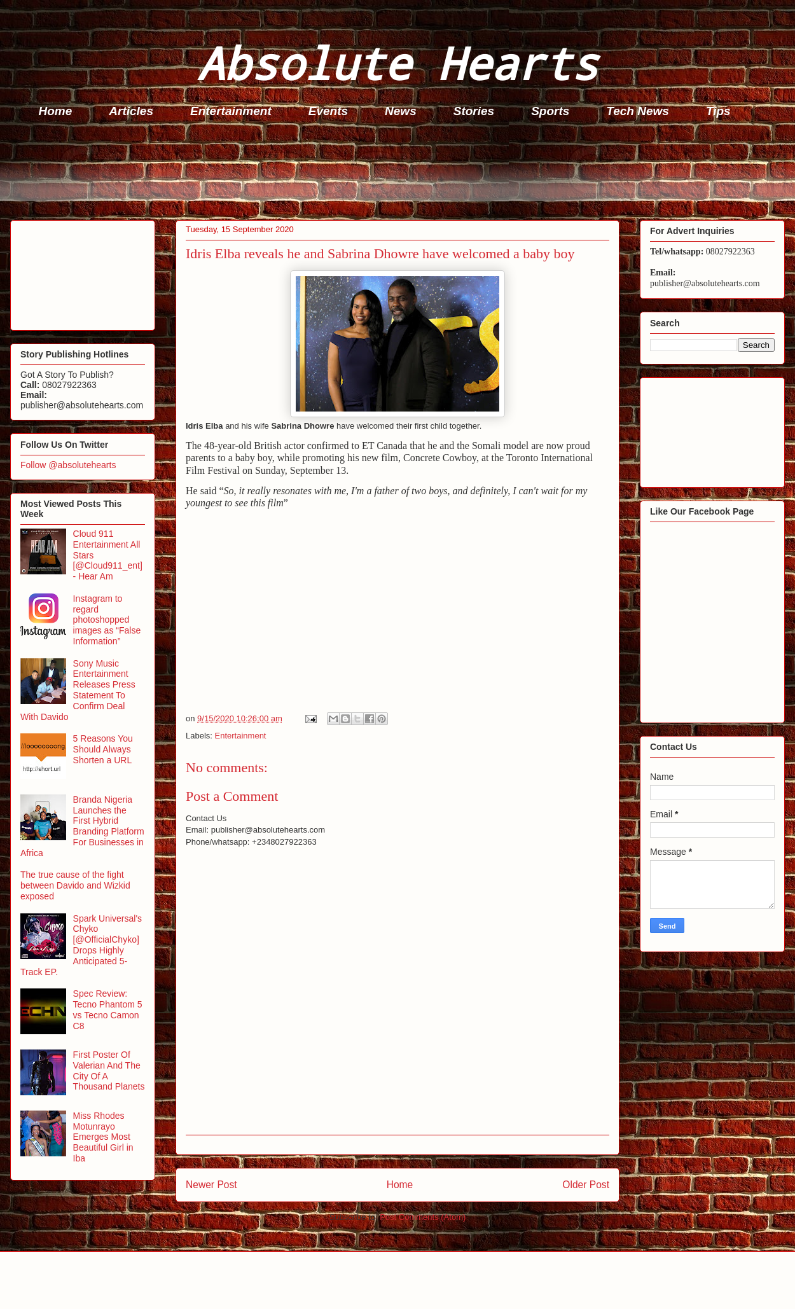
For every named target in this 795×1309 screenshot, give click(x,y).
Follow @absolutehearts (68, 465)
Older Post (585, 1184)
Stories (473, 111)
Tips (718, 111)
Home (56, 111)
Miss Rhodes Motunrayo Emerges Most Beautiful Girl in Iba (103, 1137)
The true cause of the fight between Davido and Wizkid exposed (75, 885)
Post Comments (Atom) (423, 1217)
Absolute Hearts (397, 62)
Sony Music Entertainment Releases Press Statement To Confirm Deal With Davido (77, 690)
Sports (550, 111)
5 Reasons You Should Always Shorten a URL (103, 749)
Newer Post (211, 1184)
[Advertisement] (401, 172)
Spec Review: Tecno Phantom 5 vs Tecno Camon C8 (107, 1009)
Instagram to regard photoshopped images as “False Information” (107, 619)
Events (328, 111)
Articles (131, 111)
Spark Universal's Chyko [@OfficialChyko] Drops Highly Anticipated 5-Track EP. (81, 945)
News (401, 111)
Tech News (637, 111)
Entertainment (231, 111)
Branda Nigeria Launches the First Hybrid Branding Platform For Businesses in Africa (82, 826)
